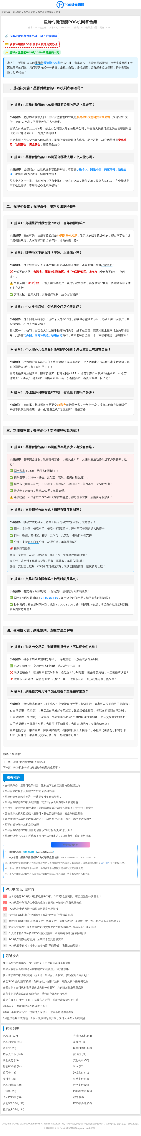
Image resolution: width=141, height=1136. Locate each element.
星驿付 (39, 62)
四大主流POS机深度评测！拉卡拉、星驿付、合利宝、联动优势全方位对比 (46, 975)
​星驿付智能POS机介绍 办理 (29, 762)
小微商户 (106, 265)
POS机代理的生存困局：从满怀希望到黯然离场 (36, 939)
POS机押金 (82, 1090)
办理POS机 (82, 1035)
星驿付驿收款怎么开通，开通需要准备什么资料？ (33, 796)
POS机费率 (12, 1041)
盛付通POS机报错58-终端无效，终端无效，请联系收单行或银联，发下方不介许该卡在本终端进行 (65, 920)
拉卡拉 (79, 1054)
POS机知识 (29, 12)
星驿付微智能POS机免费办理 (22, 824)
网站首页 (16, 12)
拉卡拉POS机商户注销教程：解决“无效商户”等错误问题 (41, 914)
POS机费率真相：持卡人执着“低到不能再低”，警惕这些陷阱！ (45, 945)
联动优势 (11, 1060)
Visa (78, 1066)
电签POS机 (82, 1048)
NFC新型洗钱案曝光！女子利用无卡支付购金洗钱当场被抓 (37, 963)
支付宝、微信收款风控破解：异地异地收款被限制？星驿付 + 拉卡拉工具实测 (49, 807)
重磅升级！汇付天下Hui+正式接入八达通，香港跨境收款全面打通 (40, 999)
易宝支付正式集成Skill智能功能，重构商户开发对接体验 (35, 993)
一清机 (9, 1090)
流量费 (66, 409)
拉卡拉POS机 (13, 1109)
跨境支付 (81, 1072)
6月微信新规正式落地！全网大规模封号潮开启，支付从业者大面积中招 (44, 1018)
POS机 (10, 1035)
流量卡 (71, 392)
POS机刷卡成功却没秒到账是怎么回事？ (36, 767)
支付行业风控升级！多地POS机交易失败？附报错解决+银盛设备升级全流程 (52, 927)
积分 (78, 1097)
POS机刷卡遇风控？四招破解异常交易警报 (33, 908)
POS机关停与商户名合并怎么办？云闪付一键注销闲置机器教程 (45, 902)
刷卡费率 (19, 470)
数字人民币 (13, 1054)
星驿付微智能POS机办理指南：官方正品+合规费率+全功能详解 (41, 802)
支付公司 (81, 1060)
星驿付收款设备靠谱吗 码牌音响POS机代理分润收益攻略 (36, 969)
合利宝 (9, 1048)
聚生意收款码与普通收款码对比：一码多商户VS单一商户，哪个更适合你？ (48, 819)
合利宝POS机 (13, 1103)
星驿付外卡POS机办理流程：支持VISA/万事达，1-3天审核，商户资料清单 (48, 835)
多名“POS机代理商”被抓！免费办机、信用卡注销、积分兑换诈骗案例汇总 (45, 981)
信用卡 (9, 1072)
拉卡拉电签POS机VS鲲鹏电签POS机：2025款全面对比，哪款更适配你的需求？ (55, 896)
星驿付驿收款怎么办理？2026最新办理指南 (30, 791)
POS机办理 (82, 1103)
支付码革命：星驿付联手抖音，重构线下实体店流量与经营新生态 (42, 785)
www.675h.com (45, 852)
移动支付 (81, 1078)
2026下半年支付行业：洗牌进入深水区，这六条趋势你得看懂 (38, 1012)
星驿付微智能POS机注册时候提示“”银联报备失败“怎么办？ (39, 830)
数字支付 (81, 1084)
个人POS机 (12, 1097)
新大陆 (63, 128)
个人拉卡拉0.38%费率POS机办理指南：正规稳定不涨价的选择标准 (47, 933)
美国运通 (87, 528)
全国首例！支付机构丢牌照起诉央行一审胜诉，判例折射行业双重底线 (43, 987)
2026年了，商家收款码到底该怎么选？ (25, 1005)
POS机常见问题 (46, 12)
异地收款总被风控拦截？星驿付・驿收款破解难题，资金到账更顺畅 (44, 813)
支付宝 (9, 1078)
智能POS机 (12, 1066)
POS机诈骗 (12, 1084)
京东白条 (33, 541)
